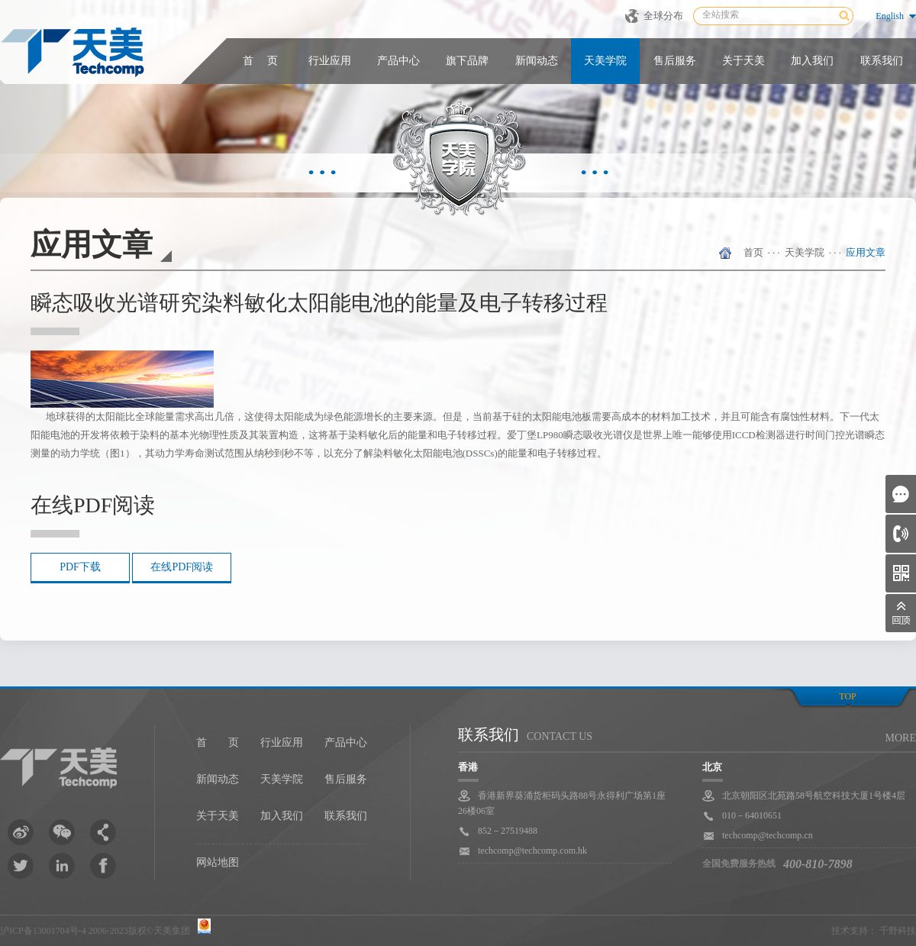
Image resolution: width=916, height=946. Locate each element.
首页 (753, 252)
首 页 (260, 60)
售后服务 (674, 60)
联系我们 (881, 60)
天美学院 (605, 60)
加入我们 (812, 60)
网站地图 (217, 862)
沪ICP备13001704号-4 (43, 930)
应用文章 (865, 252)
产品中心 (398, 60)
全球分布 (663, 15)
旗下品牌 (467, 60)
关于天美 (743, 60)
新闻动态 (536, 60)
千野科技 (897, 930)
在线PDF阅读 (181, 567)
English (890, 16)
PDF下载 (80, 567)
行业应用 (329, 60)
